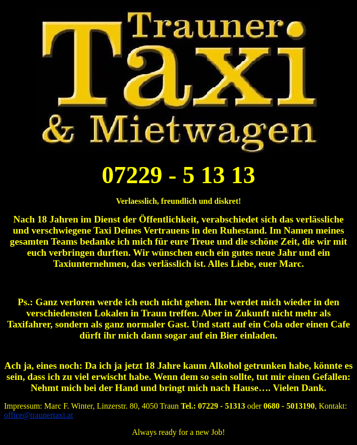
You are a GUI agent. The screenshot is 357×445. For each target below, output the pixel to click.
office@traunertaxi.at (38, 415)
